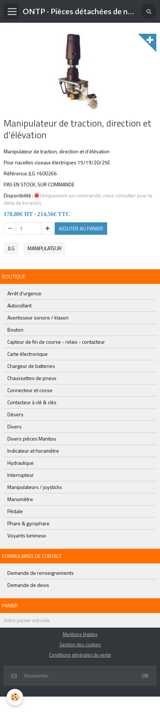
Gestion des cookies (80, 644)
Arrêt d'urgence (24, 293)
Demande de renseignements (40, 573)
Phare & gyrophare (28, 523)
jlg (11, 248)
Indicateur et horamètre (33, 450)
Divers (14, 426)
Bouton (15, 329)
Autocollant (19, 305)
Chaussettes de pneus (32, 378)
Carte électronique (27, 354)
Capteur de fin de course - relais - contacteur (56, 342)
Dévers (15, 414)
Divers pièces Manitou (31, 438)
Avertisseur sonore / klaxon (38, 317)
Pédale (15, 511)
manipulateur (45, 248)
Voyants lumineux (26, 535)
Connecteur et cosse (29, 390)
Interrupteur (20, 475)
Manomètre (20, 499)
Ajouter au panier (81, 228)
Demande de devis (28, 585)
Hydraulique (20, 463)
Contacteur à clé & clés (32, 402)
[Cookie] (15, 697)
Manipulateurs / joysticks (34, 487)
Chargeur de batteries (31, 366)
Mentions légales (80, 634)
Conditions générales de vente (80, 654)
